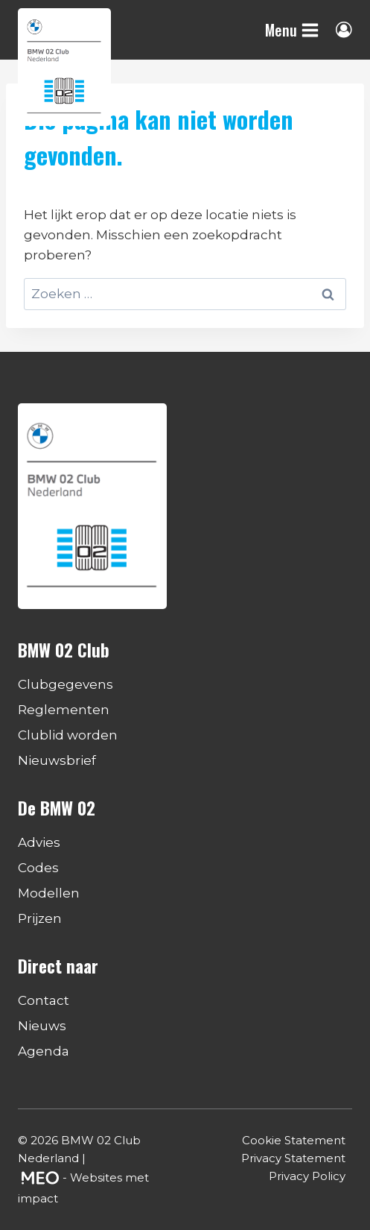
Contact (43, 1000)
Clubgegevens (65, 684)
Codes (38, 867)
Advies (39, 842)
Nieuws (42, 1025)
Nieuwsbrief (57, 760)
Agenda (43, 1051)
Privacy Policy (307, 1176)
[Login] (344, 30)
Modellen (49, 893)
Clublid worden (68, 735)
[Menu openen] (292, 30)
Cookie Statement (293, 1140)
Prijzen (40, 918)
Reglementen (63, 709)
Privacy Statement (293, 1158)
